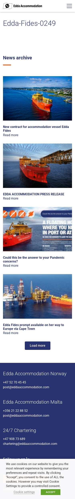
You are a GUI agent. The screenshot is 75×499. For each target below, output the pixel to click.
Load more (37, 345)
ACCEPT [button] (50, 492)
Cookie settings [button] (24, 492)
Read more (10, 135)
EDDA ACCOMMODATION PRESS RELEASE (33, 194)
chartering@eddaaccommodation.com (30, 444)
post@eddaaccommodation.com (26, 387)
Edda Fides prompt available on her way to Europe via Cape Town (33, 327)
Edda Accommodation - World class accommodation (22, 6)
